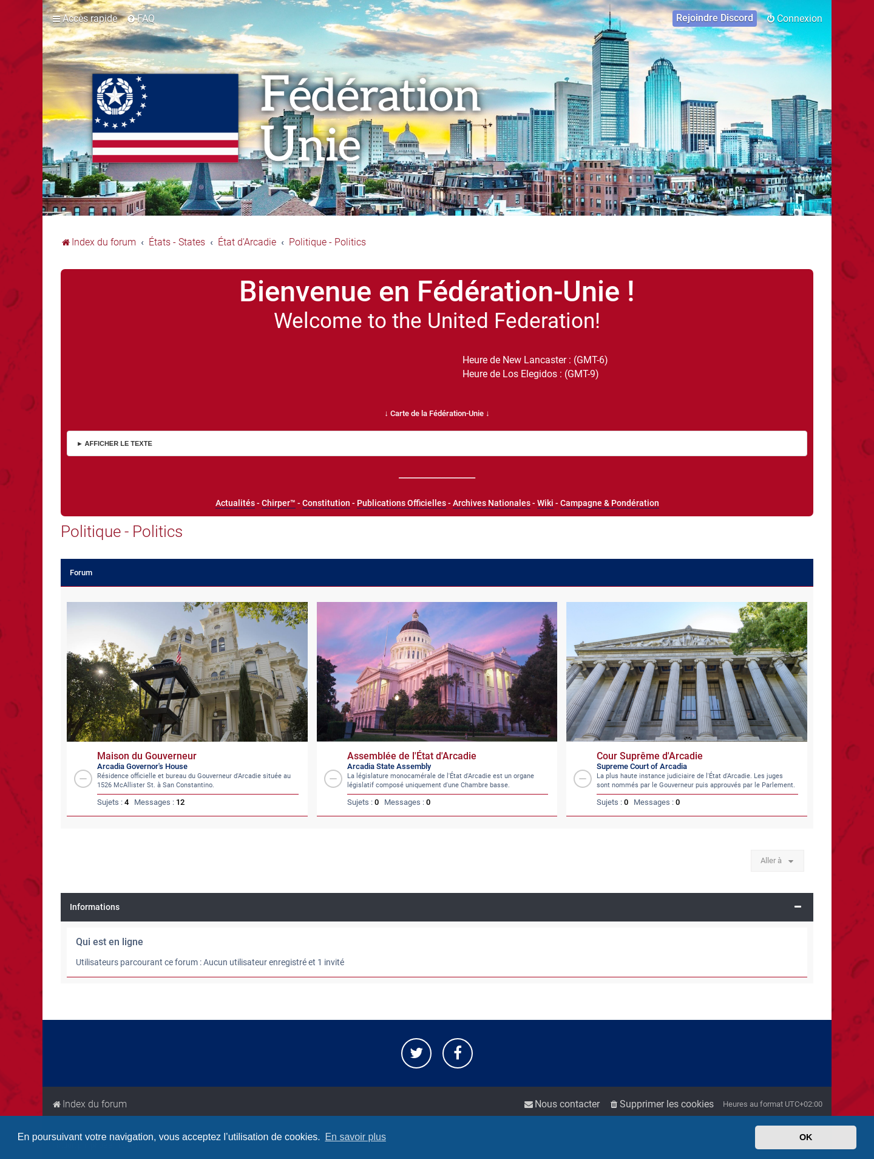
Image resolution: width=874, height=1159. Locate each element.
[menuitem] (140, 18)
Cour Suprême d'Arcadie (650, 756)
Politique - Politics (122, 531)
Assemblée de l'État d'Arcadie (411, 756)
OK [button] (806, 1137)
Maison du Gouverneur (147, 756)
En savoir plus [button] (355, 1137)
